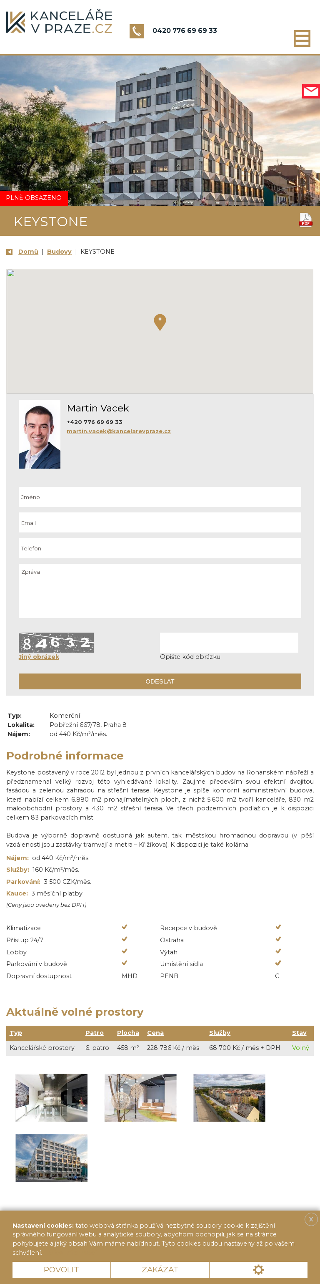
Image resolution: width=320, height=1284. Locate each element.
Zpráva (160, 591)
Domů (28, 251)
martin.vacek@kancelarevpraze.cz (119, 431)
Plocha (128, 1033)
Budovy (59, 251)
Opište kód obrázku (190, 657)
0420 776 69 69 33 (184, 31)
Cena (155, 1033)
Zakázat (160, 1269)
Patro (94, 1033)
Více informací (72, 1252)
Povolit (61, 1269)
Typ (16, 1033)
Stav (299, 1033)
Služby (219, 1033)
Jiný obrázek (39, 657)
